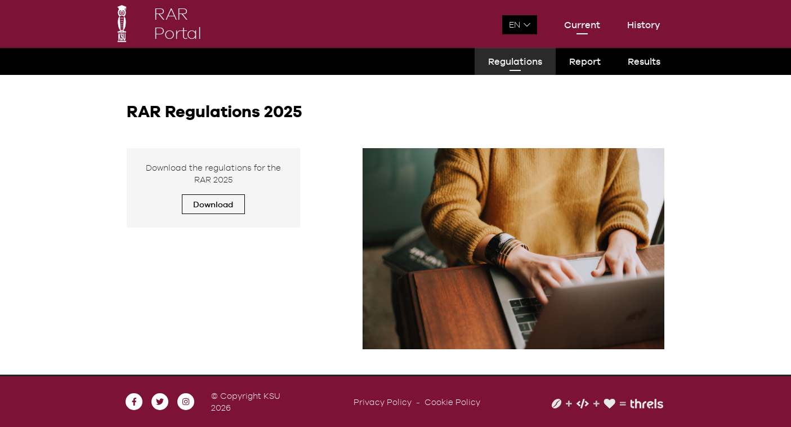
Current (582, 24)
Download (213, 204)
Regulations (515, 61)
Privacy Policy (383, 402)
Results (644, 61)
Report (585, 61)
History (643, 24)
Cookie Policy (452, 402)
